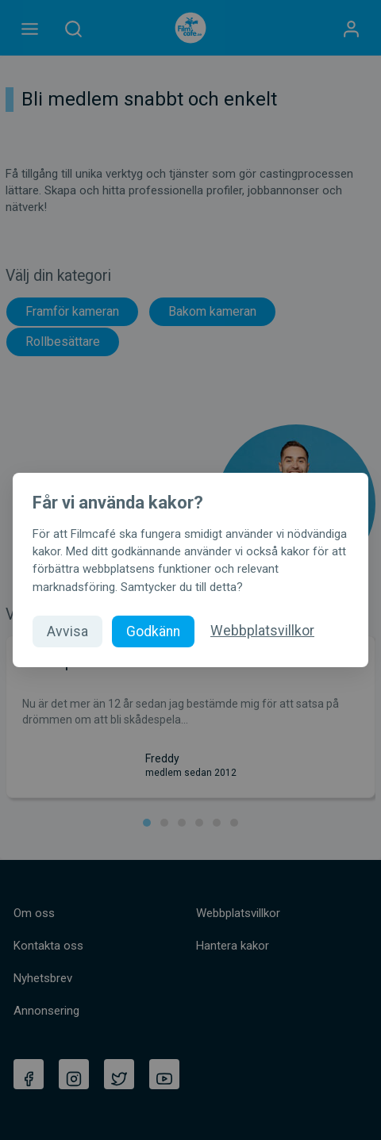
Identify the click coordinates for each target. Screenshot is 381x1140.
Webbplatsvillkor (262, 631)
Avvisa (67, 631)
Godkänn (153, 631)
